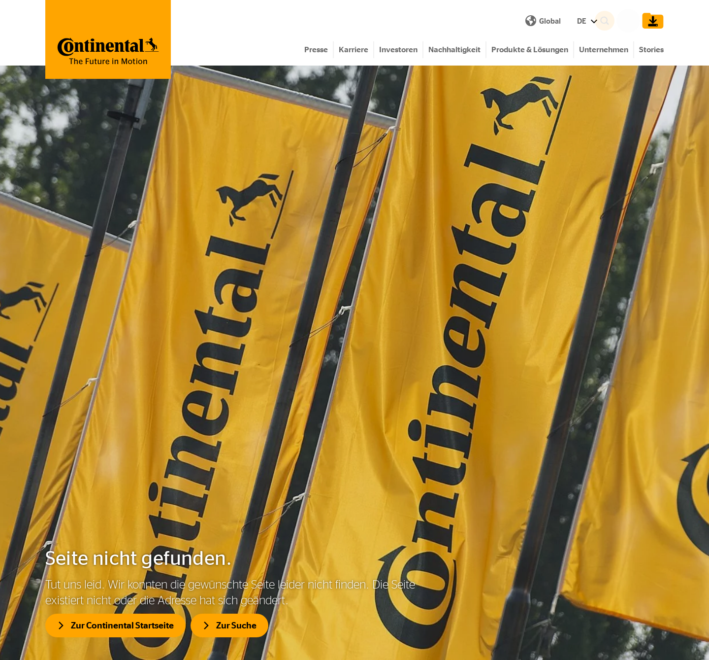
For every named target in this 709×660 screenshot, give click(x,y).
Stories (651, 49)
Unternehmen (603, 49)
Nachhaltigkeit (454, 49)
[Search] (618, 21)
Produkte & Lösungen (529, 49)
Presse (316, 49)
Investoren (398, 49)
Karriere (353, 49)
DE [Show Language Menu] (411, 21)
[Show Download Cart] (650, 21)
